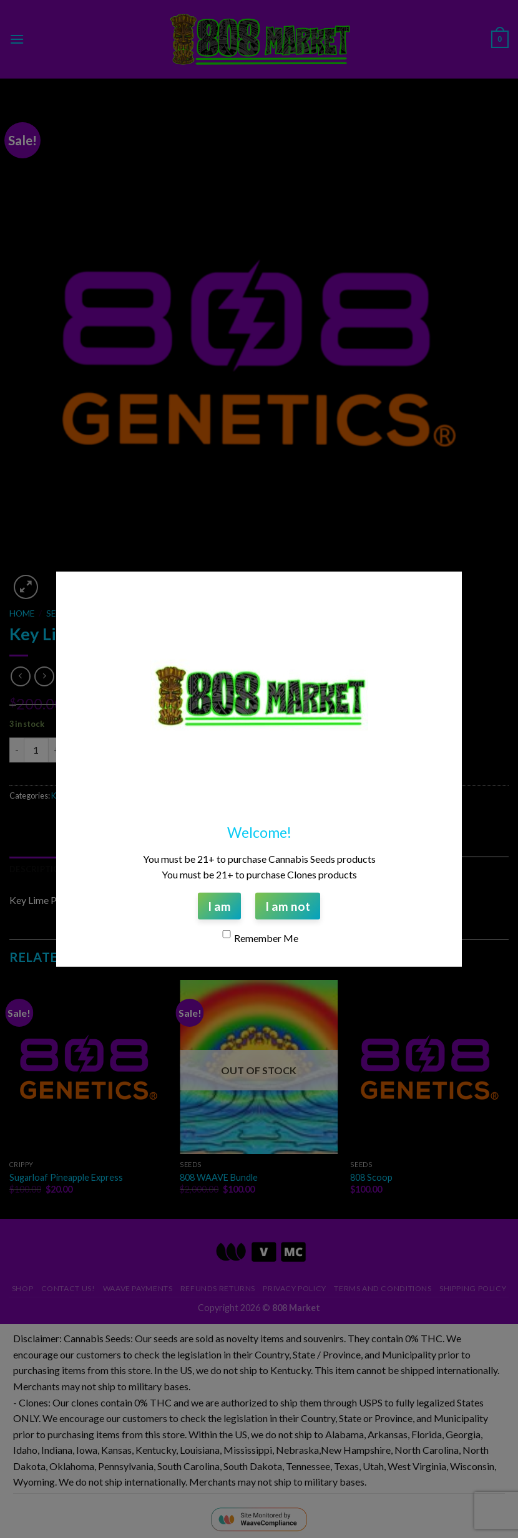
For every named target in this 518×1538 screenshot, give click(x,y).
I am (219, 905)
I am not (287, 905)
